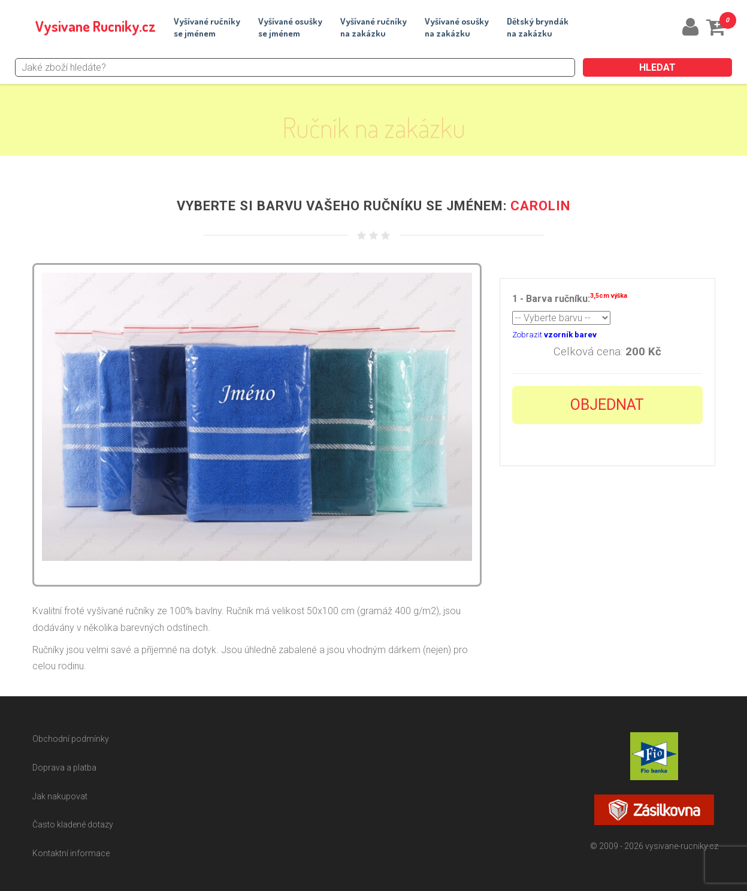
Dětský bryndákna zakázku (537, 27)
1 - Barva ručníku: (569, 297)
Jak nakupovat (59, 796)
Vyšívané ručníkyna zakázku (373, 27)
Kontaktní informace (71, 853)
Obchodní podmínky (70, 739)
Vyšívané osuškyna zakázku (457, 27)
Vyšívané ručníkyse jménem (207, 27)
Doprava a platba (64, 767)
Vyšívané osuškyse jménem (290, 27)
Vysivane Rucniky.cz (95, 26)
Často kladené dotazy (72, 824)
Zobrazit (554, 334)
